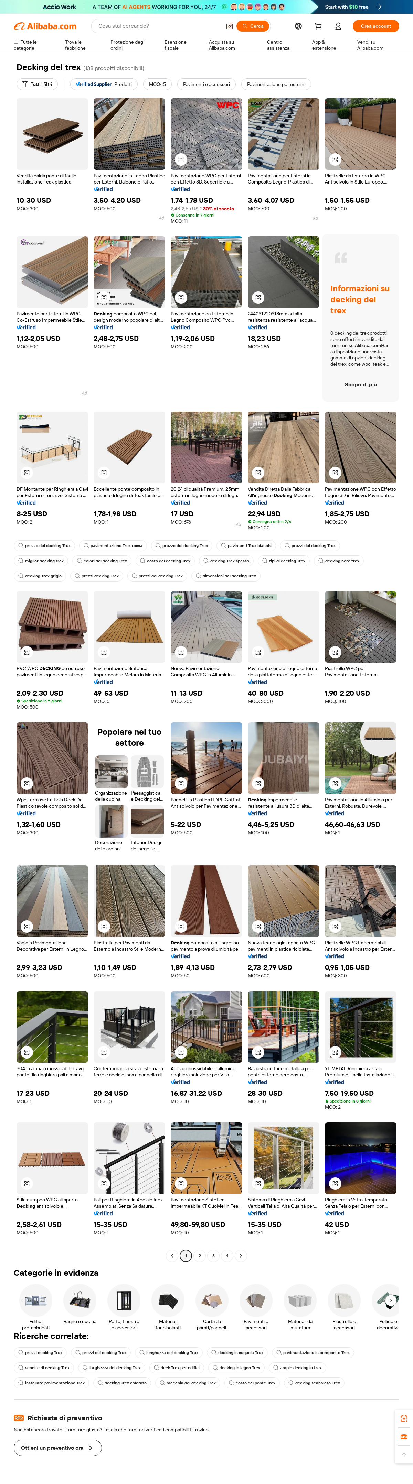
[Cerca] (252, 26)
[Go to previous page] (172, 1256)
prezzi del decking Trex (310, 546)
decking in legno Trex (236, 1368)
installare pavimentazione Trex (51, 1383)
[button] (229, 26)
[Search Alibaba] (159, 26)
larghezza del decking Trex (112, 1368)
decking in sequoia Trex (237, 1352)
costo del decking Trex (165, 561)
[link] (404, 1419)
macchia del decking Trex (188, 1383)
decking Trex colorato (122, 1383)
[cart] (319, 27)
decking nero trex (338, 561)
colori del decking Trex (102, 561)
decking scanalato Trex (314, 1383)
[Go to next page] (241, 1256)
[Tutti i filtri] (37, 84)
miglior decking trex (41, 561)
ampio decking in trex (297, 1368)
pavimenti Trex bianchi (246, 546)
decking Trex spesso (226, 561)
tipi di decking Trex (283, 561)
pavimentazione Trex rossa (113, 546)
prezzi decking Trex (97, 576)
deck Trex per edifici (177, 1368)
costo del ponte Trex (252, 1383)
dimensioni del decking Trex (226, 576)
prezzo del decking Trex (44, 546)
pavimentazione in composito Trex (313, 1352)
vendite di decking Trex (44, 1368)
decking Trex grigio (40, 576)
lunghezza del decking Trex (168, 1352)
